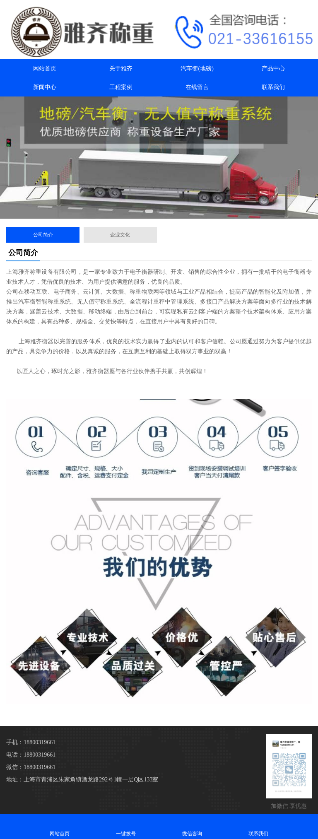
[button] (149, 211)
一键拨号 (126, 826)
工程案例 (120, 87)
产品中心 (273, 68)
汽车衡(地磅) (197, 68)
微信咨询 (192, 826)
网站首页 (44, 68)
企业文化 (120, 235)
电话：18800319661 (30, 755)
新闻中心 (44, 87)
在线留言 (197, 87)
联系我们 (273, 87)
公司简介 (43, 235)
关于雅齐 (120, 68)
